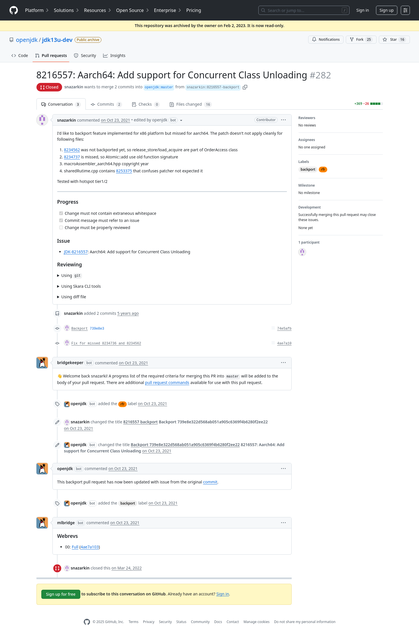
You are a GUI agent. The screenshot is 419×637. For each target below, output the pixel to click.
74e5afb (284, 329)
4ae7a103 (90, 547)
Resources (98, 10)
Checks (146, 104)
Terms (133, 621)
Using (71, 276)
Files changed (190, 104)
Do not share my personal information (305, 621)
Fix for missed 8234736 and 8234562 (106, 344)
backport (127, 503)
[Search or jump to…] (304, 10)
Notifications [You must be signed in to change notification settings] (326, 39)
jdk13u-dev (57, 40)
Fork (361, 39)
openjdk (27, 40)
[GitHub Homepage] (86, 622)
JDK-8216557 (76, 251)
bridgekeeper (70, 362)
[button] (245, 87)
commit (210, 482)
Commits (106, 104)
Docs (218, 621)
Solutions (66, 10)
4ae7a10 (284, 344)
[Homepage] (13, 10)
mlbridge (66, 522)
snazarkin (73, 86)
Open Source (133, 10)
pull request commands (167, 382)
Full (75, 547)
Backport (79, 329)
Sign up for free (61, 594)
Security (165, 621)
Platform (37, 10)
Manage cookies (256, 621)
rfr (122, 404)
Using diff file (73, 296)
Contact (232, 621)
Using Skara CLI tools (81, 286)
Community (200, 621)
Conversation (61, 104)
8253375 (124, 170)
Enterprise (168, 10)
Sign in (362, 10)
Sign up (387, 10)
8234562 (72, 149)
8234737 (72, 157)
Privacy (148, 621)
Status (181, 621)
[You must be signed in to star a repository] (394, 40)
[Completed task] (61, 213)
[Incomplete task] (61, 227)
